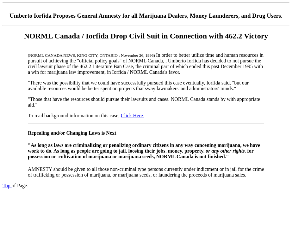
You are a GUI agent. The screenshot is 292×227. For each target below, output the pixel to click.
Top (7, 185)
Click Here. (132, 115)
